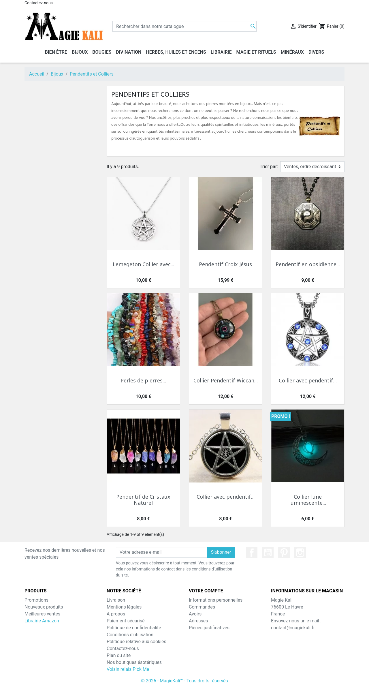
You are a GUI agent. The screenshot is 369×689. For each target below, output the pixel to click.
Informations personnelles (215, 600)
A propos (116, 614)
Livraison (116, 600)
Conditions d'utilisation (130, 634)
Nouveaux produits (44, 607)
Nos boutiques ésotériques (134, 662)
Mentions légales (124, 607)
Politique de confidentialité (134, 627)
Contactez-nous (39, 3)
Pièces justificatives (209, 627)
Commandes (202, 607)
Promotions (36, 600)
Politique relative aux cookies (136, 641)
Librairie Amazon (42, 621)
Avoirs (195, 614)
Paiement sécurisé (126, 621)
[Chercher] (184, 26)
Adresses (198, 621)
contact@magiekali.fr (293, 627)
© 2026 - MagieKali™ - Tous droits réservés (184, 681)
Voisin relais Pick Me (128, 669)
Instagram (300, 552)
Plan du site (119, 655)
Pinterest (284, 552)
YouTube (268, 552)
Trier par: (269, 166)
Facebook (251, 552)
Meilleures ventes (42, 614)
